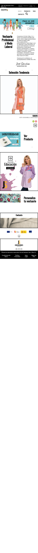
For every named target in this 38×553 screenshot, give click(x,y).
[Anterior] (6, 70)
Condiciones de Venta (6, 256)
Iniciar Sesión (31, 6)
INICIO (20, 11)
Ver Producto (28, 137)
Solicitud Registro (20, 6)
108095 (35, 115)
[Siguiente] (32, 70)
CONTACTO (21, 14)
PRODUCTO (27, 11)
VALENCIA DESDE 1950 (22, 66)
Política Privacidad (17, 256)
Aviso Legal (26, 256)
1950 (34, 11)
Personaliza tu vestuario (30, 199)
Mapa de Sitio (33, 256)
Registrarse (26, 5)
